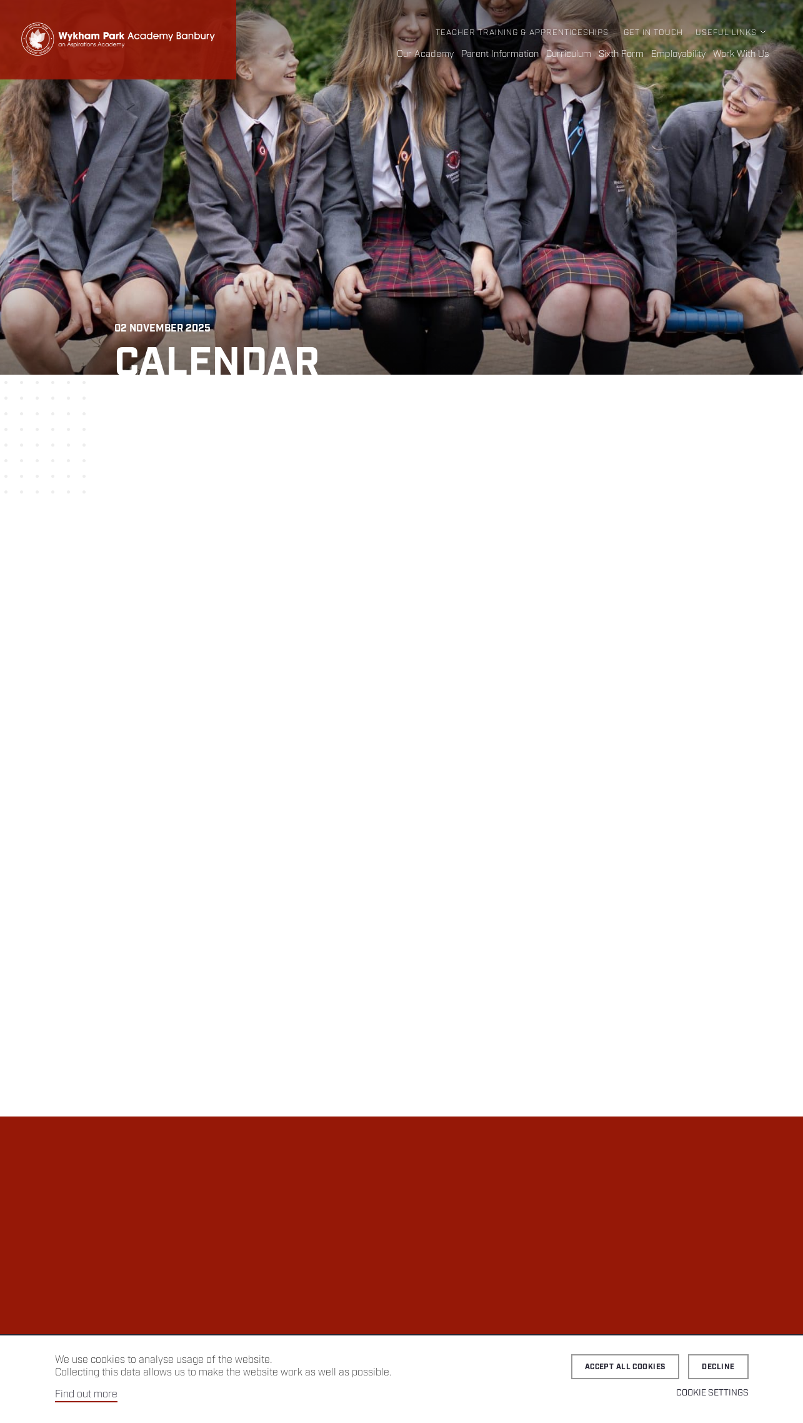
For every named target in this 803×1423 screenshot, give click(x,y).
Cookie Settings (712, 1393)
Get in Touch (653, 33)
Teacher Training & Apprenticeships (522, 33)
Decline (718, 1367)
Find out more (86, 1394)
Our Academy (425, 54)
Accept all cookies (625, 1367)
